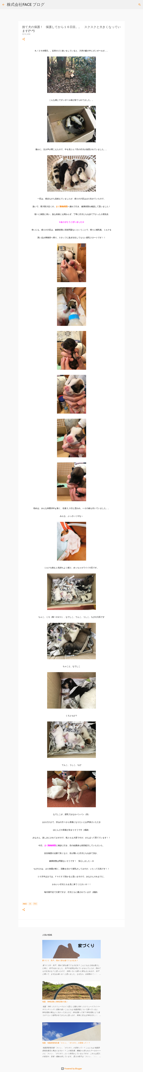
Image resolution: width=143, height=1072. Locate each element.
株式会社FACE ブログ (26, 4)
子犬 (35, 903)
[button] (23, 39)
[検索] (48, 5)
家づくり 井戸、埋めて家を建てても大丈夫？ (60, 960)
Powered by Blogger (71, 1069)
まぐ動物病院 (62, 206)
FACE (25, 904)
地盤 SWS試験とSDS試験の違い (55, 1002)
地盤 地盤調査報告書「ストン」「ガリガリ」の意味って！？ (66, 1043)
